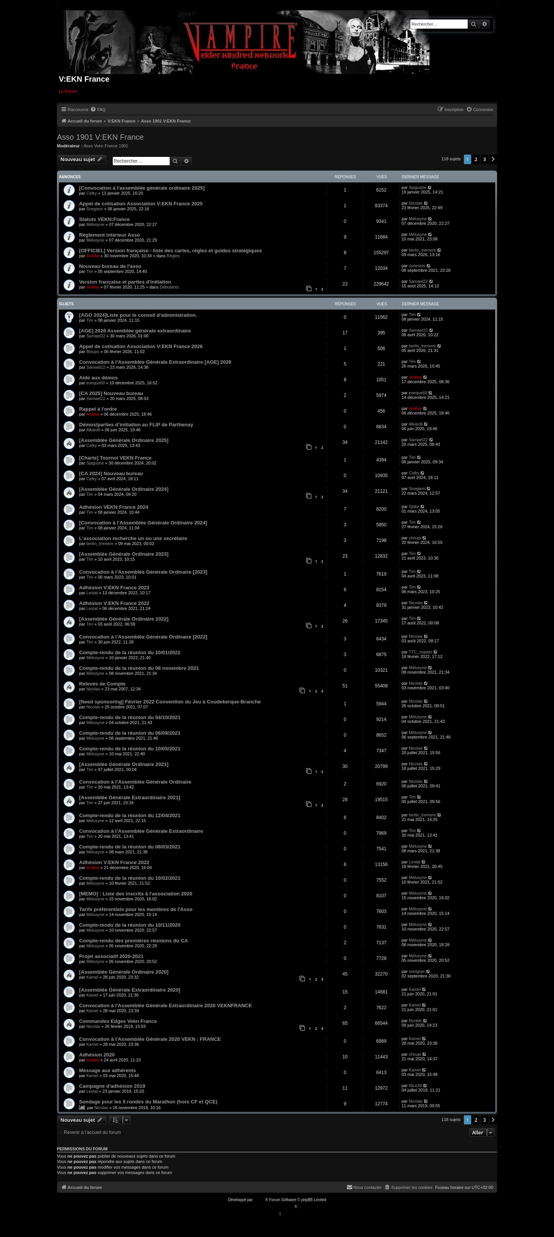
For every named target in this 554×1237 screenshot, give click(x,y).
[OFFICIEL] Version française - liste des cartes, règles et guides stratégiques (170, 250)
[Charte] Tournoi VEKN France (115, 458)
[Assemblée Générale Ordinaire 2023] (123, 554)
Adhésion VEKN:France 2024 (113, 507)
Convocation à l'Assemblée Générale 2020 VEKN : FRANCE (150, 1039)
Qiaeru (304, 1207)
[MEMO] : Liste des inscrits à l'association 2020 (135, 894)
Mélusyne (95, 224)
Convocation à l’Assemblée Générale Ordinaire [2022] (143, 637)
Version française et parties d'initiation (125, 282)
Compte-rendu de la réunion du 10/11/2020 (129, 925)
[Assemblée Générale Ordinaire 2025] (123, 440)
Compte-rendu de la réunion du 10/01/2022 (129, 652)
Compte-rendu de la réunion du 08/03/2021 (129, 847)
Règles (173, 255)
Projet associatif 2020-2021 (111, 956)
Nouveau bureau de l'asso (110, 266)
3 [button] (484, 159)
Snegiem (94, 208)
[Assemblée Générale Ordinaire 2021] (123, 764)
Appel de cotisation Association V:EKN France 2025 (140, 203)
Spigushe (417, 187)
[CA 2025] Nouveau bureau (111, 393)
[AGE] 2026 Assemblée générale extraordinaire (135, 331)
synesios (417, 265)
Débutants (169, 287)
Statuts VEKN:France (104, 219)
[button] (493, 159)
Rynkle (415, 1020)
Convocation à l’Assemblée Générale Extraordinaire (141, 831)
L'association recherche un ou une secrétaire (133, 538)
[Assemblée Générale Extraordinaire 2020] (129, 990)
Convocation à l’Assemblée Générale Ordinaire (135, 782)
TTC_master (420, 652)
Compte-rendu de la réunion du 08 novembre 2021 (139, 668)
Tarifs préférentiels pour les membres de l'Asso (136, 909)
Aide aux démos (98, 378)
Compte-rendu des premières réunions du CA (133, 940)
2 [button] (476, 159)
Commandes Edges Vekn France (118, 1021)
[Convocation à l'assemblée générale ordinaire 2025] (142, 188)
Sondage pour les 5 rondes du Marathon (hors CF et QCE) (148, 1102)
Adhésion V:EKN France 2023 (114, 587)
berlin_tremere (422, 250)
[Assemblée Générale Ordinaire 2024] (123, 489)
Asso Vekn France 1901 (106, 146)
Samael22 (418, 281)
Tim (89, 271)
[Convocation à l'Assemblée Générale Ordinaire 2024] (143, 523)
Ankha (92, 255)
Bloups (92, 351)
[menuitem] (97, 109)
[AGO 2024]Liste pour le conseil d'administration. (138, 315)
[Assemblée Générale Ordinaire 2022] (123, 619)
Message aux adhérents (107, 1070)
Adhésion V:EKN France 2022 (114, 603)
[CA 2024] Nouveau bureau (111, 473)
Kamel (92, 977)
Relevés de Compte (102, 684)
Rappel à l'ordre (98, 409)
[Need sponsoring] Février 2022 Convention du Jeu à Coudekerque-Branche (170, 702)
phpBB (259, 1200)
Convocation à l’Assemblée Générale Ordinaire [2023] (143, 572)
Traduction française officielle (268, 1207)
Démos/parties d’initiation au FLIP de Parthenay (136, 424)
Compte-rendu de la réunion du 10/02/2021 (129, 878)
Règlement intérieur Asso (109, 235)
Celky (91, 193)
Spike (414, 506)
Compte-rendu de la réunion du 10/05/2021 (129, 749)
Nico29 (415, 1085)
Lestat (92, 592)
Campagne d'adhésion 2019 (112, 1086)
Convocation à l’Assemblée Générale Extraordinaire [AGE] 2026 (155, 362)
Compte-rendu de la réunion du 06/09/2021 (129, 733)
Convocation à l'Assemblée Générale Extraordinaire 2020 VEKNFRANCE (165, 1005)
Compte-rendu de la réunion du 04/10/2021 (129, 717)
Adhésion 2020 (97, 1055)
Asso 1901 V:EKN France (100, 137)
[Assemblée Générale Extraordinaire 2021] (129, 797)
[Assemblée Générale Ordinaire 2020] (123, 972)
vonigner (417, 971)
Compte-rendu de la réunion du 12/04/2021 (129, 815)
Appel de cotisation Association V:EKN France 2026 (140, 346)
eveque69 (95, 383)
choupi (415, 537)
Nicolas (416, 203)
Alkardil (93, 429)
